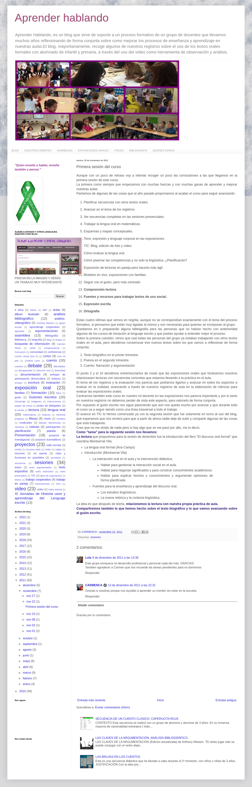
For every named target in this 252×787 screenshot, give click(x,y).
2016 (23, 551)
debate (35, 365)
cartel (32, 348)
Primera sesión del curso (42, 606)
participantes (53, 426)
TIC (33, 475)
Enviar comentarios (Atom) (112, 707)
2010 (23, 691)
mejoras (46, 414)
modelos (61, 418)
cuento (51, 360)
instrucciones (54, 401)
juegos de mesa (23, 405)
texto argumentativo (40, 467)
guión (18, 397)
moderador (25, 422)
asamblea (22, 335)
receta (18, 449)
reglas (58, 449)
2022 (23, 517)
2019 (23, 534)
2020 (23, 528)
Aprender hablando (62, 18)
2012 (23, 574)
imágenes (36, 401)
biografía (37, 339)
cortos (47, 356)
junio (26, 655)
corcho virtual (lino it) (26, 356)
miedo (47, 418)
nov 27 (31, 595)
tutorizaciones (42, 483)
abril (26, 667)
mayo (27, 661)
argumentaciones (46, 331)
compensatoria (52, 348)
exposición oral (33, 387)
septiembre (30, 644)
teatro (18, 467)
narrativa (19, 427)
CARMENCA (93, 585)
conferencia (54, 352)
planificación (23, 430)
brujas (58, 339)
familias (20, 392)
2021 (23, 522)
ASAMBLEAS (65, 150)
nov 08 (31, 619)
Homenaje (20, 401)
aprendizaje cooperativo (45, 327)
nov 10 (31, 613)
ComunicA (20, 352)
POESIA (119, 150)
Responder (92, 572)
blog (49, 339)
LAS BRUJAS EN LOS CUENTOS (117, 756)
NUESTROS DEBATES (37, 150)
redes (48, 449)
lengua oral (56, 410)
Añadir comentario (91, 605)
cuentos (19, 366)
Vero (58, 483)
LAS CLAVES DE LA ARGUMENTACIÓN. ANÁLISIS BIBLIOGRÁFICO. (141, 737)
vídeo (40, 489)
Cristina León (32, 360)
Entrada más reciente (91, 700)
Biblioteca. (21, 339)
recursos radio (33, 449)
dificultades (59, 366)
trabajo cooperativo (38, 479)
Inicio (160, 700)
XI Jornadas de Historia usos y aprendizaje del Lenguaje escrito (40, 498)
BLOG (15, 150)
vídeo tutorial (55, 489)
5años (33, 310)
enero (27, 684)
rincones (20, 453)
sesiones (95, 537)
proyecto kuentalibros (48, 439)
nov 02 (31, 625)
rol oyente (40, 453)
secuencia (20, 463)
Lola (88, 557)
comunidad (36, 352)
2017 (23, 545)
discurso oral (43, 370)
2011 (23, 580)
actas (56, 309)
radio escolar (53, 445)
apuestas (19, 331)
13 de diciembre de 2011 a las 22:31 (132, 585)
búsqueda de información (32, 343)
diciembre (29, 585)
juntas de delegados (49, 405)
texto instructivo (44, 471)
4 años (19, 309)
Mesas (33, 418)
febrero (28, 678)
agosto (27, 649)
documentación (30, 374)
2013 (23, 568)
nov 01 (31, 631)
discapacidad (25, 370)
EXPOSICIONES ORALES (93, 150)
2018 (23, 540)
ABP (44, 310)
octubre (28, 638)
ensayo (18, 382)
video (20, 488)
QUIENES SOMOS (164, 150)
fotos (58, 393)
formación (39, 393)
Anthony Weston (45, 323)
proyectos (25, 444)
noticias (34, 426)
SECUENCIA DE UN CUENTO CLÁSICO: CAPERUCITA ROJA (136, 718)
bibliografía (51, 335)
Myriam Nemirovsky (50, 422)
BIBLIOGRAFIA (138, 150)
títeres (18, 479)
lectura (34, 410)
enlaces (56, 378)
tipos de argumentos (51, 475)
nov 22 (31, 601)
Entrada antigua (226, 700)
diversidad (60, 370)
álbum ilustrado (27, 314)
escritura (33, 382)
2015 (23, 557)
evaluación (53, 382)
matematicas (29, 414)
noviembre (30, 590)
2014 (23, 563)
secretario (55, 457)
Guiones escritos (43, 397)
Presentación (25, 435)
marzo (27, 672)
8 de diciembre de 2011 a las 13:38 (115, 557)
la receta (19, 410)
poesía (51, 430)
